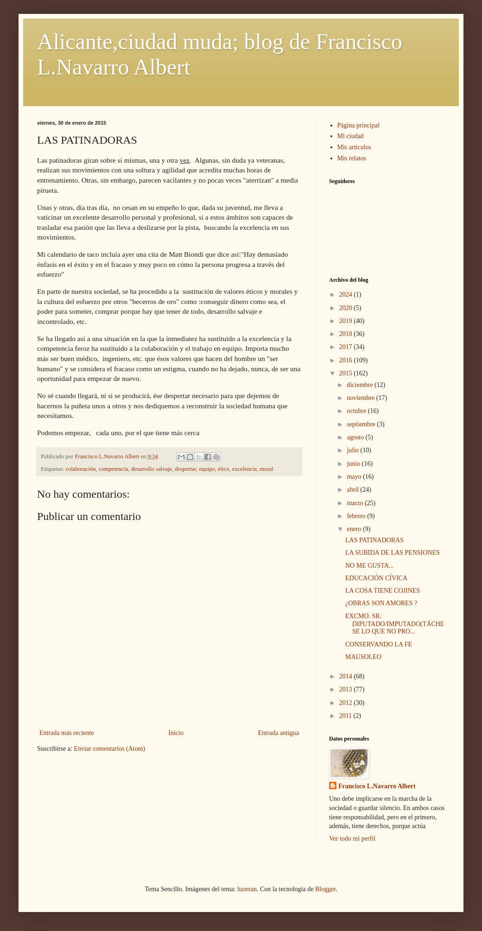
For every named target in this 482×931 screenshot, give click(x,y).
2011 (346, 715)
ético (223, 469)
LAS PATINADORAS (374, 540)
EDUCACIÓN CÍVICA (376, 578)
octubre (357, 410)
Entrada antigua (278, 732)
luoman (247, 889)
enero (355, 529)
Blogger (325, 889)
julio (353, 450)
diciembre (360, 384)
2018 (346, 333)
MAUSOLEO (363, 656)
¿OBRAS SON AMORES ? (381, 603)
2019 (346, 320)
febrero (357, 516)
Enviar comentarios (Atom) (109, 748)
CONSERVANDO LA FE (378, 644)
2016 (346, 360)
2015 (346, 373)
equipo (207, 469)
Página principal (358, 125)
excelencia (244, 469)
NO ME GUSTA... (369, 565)
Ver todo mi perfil (352, 838)
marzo (355, 503)
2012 (346, 702)
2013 (346, 689)
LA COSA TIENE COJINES (382, 590)
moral (266, 469)
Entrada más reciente (66, 732)
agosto (356, 437)
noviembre (361, 397)
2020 (346, 307)
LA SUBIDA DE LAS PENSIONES (392, 552)
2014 (346, 676)
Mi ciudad (350, 136)
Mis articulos (354, 147)
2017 (346, 346)
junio (354, 463)
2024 (346, 294)
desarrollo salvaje (151, 469)
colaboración (81, 469)
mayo (355, 476)
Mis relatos (352, 158)
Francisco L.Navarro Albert (377, 786)
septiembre (362, 424)
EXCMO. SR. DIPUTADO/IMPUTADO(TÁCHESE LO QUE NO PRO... (394, 624)
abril (353, 489)
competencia (113, 469)
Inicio (176, 732)
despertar (186, 469)
